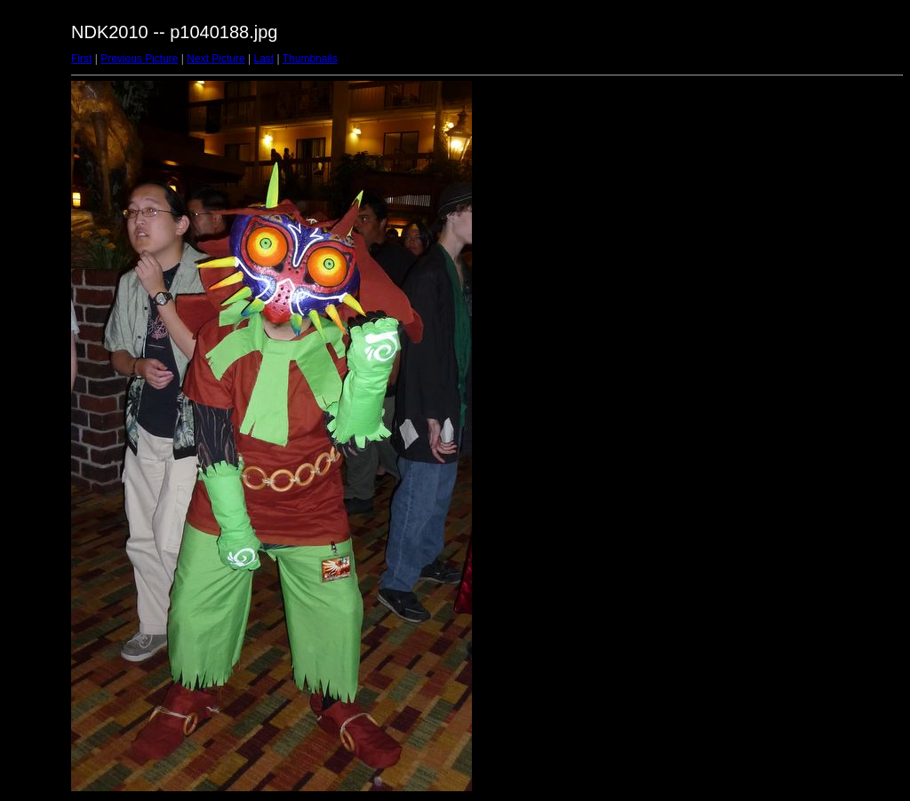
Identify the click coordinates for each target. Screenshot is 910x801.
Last (263, 58)
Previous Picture (139, 58)
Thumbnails (310, 58)
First (81, 58)
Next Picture (215, 58)
